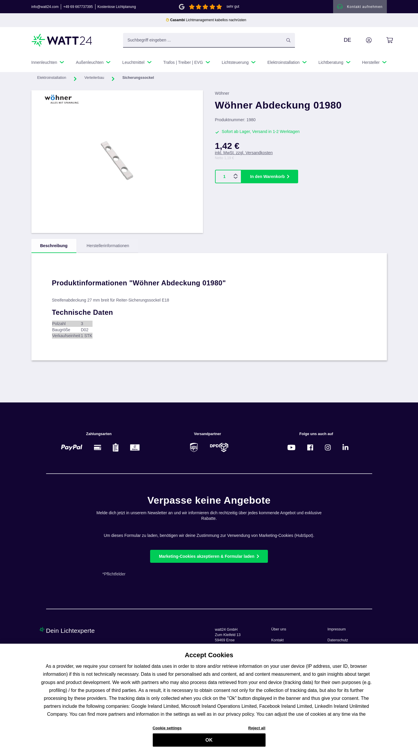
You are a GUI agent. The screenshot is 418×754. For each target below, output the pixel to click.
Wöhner (222, 94)
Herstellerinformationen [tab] (108, 246)
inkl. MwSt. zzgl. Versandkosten (244, 153)
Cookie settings (167, 730)
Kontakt (277, 640)
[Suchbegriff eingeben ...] (209, 41)
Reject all (256, 730)
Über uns (278, 629)
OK (208, 742)
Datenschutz (338, 640)
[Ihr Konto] (362, 41)
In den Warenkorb (267, 177)
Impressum (337, 629)
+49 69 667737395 (78, 7)
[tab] (53, 247)
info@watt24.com (45, 7)
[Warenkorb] (383, 41)
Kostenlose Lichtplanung (117, 7)
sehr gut (232, 7)
